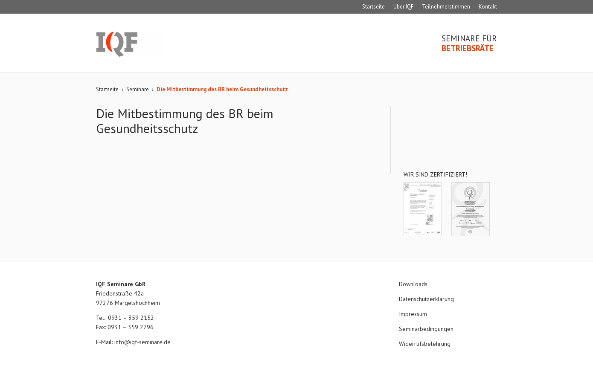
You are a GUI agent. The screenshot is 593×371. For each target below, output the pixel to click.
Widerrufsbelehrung (425, 344)
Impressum (413, 314)
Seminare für (469, 43)
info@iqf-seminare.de (142, 342)
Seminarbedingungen (426, 329)
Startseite (373, 6)
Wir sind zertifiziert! (435, 174)
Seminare (137, 89)
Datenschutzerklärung (426, 299)
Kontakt (488, 6)
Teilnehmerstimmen (446, 6)
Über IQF (403, 6)
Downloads (413, 284)
